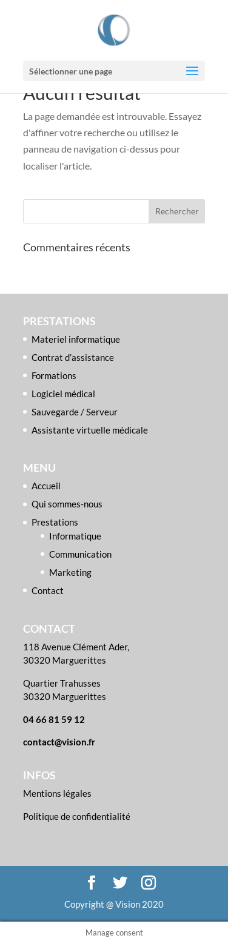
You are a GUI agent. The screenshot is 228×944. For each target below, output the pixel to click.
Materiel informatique (76, 339)
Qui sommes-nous (67, 503)
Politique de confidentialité (76, 816)
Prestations (55, 522)
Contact (48, 590)
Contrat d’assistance (73, 357)
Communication (80, 554)
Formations (54, 375)
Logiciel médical (63, 393)
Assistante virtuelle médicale (90, 429)
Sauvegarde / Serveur (75, 411)
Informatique (75, 535)
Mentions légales (57, 793)
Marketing (70, 572)
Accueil (46, 485)
